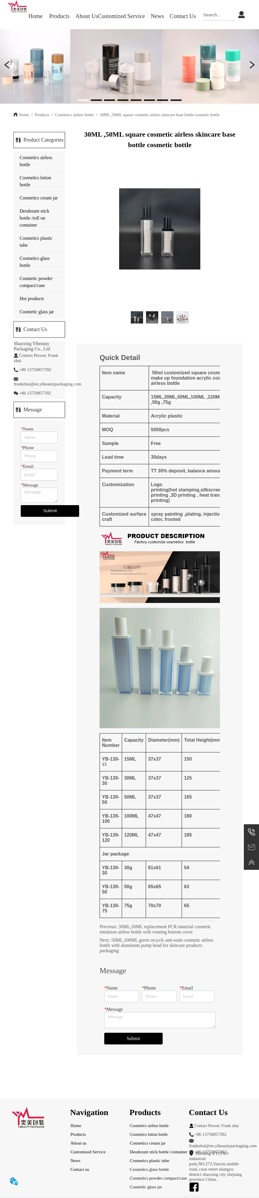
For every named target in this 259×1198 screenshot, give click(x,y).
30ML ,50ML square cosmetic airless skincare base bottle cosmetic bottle (160, 115)
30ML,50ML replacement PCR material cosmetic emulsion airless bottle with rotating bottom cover (155, 929)
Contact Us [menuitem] (183, 16)
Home (24, 115)
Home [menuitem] (35, 16)
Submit (50, 510)
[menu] (112, 16)
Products (42, 115)
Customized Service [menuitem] (121, 16)
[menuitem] (59, 16)
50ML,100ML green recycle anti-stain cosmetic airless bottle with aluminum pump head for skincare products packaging (156, 945)
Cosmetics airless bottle (74, 115)
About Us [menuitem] (86, 16)
